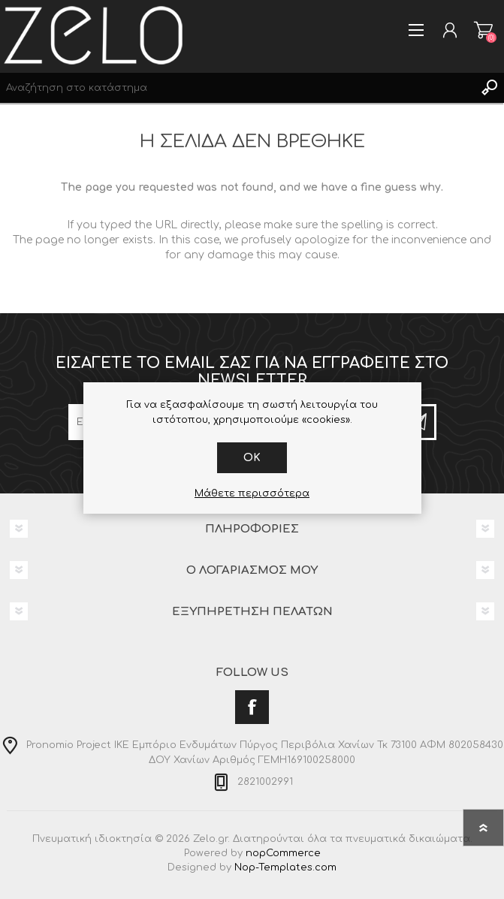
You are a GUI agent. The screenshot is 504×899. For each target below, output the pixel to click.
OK (252, 457)
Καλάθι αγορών (483, 30)
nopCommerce (283, 853)
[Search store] (237, 88)
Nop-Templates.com (285, 867)
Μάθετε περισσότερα (252, 493)
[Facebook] (252, 707)
